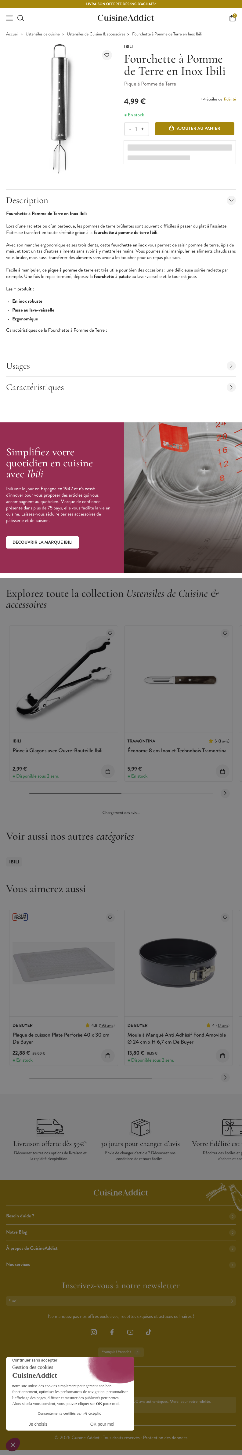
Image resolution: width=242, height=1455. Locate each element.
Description (121, 200)
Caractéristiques (121, 387)
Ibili (14, 862)
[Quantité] (136, 129)
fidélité (230, 99)
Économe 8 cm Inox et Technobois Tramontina (177, 750)
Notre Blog (121, 1232)
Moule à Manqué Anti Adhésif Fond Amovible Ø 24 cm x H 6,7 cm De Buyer (177, 1038)
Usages (121, 365)
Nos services (121, 1264)
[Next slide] (225, 793)
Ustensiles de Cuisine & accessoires (96, 34)
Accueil (12, 34)
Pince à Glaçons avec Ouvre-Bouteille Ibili (58, 750)
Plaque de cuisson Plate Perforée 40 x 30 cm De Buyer (61, 1038)
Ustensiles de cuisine (43, 34)
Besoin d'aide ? (121, 1216)
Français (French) (120, 1352)
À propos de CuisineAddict (121, 1248)
